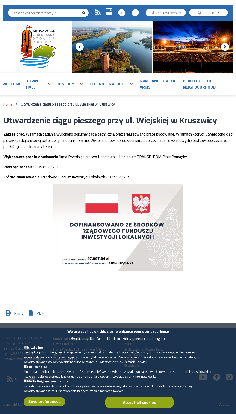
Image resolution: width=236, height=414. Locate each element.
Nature (116, 84)
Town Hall (32, 84)
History (66, 84)
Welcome (11, 84)
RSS (98, 13)
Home (7, 104)
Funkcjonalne (37, 372)
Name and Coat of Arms (158, 84)
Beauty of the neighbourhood (199, 84)
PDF (40, 313)
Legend (97, 84)
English (213, 13)
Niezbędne (35, 353)
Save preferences (44, 408)
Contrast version (168, 13)
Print (18, 313)
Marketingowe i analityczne (47, 387)
